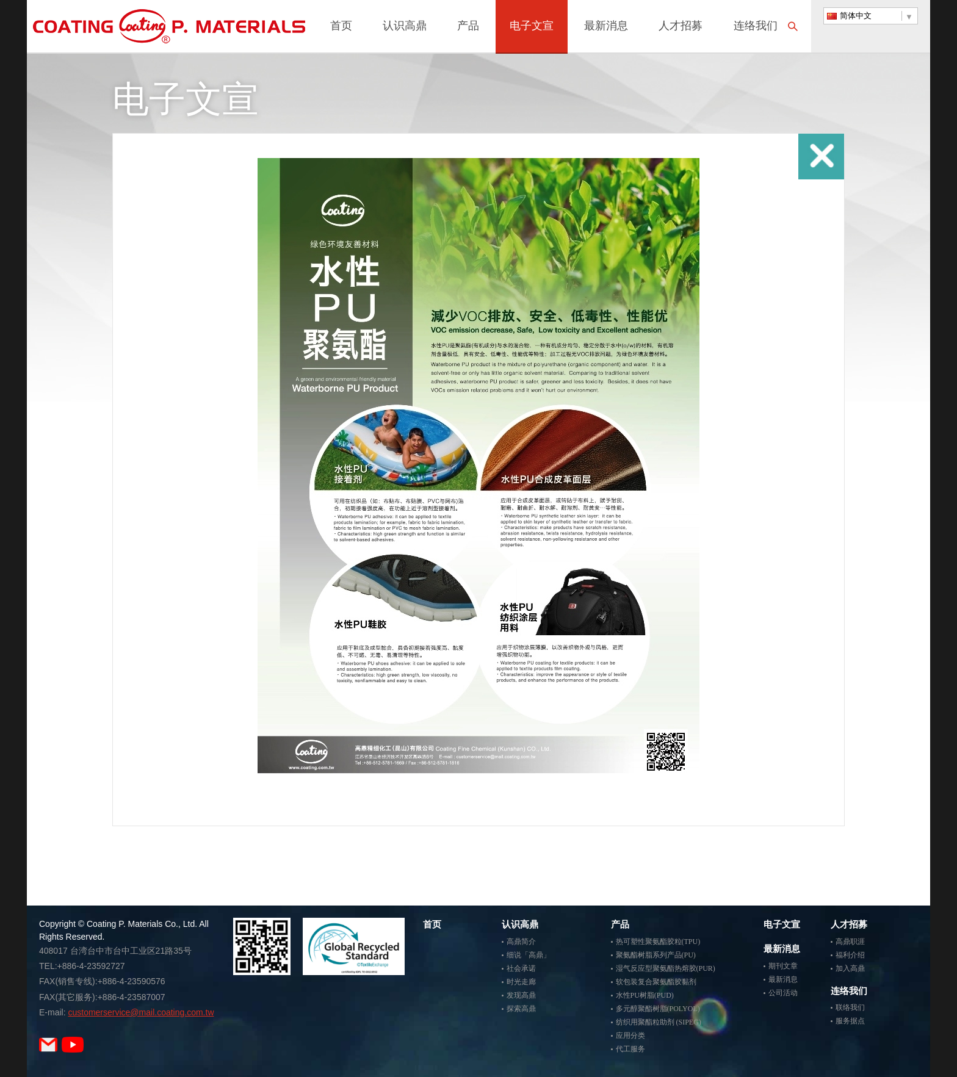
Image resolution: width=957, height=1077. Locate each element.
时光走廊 (521, 982)
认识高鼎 (405, 26)
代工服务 (630, 1049)
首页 (341, 26)
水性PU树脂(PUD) (645, 995)
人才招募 (680, 26)
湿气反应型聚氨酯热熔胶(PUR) (665, 968)
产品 (468, 26)
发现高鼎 (521, 995)
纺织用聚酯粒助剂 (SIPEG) (658, 1022)
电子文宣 (532, 26)
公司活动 (783, 993)
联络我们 (850, 1007)
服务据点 (850, 1021)
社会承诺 (521, 968)
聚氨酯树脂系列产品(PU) (656, 955)
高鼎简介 (521, 941)
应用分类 (630, 1035)
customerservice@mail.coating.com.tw (141, 1012)
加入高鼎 (850, 968)
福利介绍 (850, 955)
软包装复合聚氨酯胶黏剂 (656, 982)
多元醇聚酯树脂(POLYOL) (658, 1008)
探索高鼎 (521, 1008)
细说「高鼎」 (529, 955)
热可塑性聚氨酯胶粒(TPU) (658, 941)
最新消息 (606, 26)
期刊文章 (783, 966)
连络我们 (756, 26)
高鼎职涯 (850, 941)
